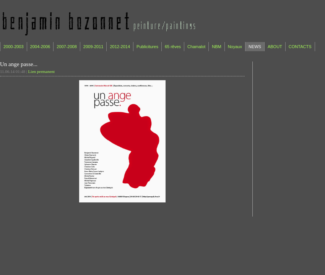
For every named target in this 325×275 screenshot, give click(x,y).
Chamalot (196, 46)
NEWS (255, 46)
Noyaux (235, 46)
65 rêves (173, 46)
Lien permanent (41, 71)
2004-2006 (40, 46)
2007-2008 (67, 46)
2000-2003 (13, 46)
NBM (216, 46)
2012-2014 (120, 46)
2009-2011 (93, 46)
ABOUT (275, 46)
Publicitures (147, 46)
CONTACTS (300, 46)
